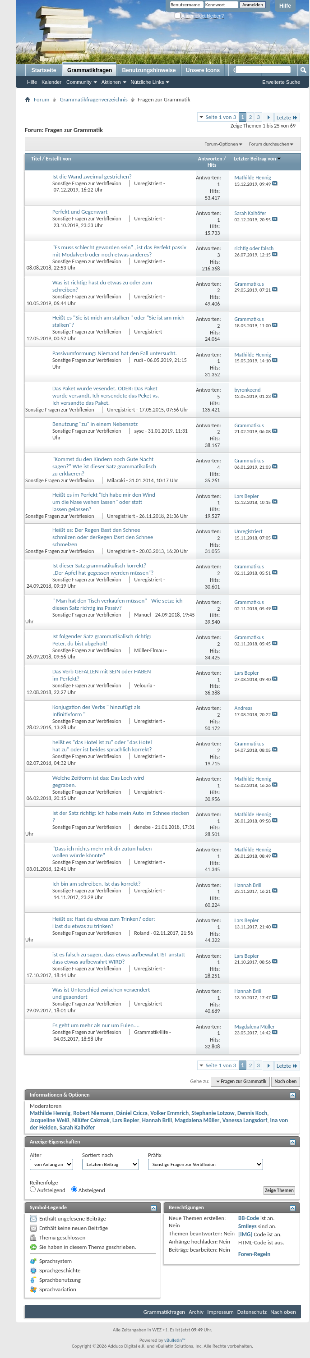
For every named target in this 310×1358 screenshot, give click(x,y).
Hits (212, 165)
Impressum (220, 1311)
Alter (36, 1155)
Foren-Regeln (254, 1254)
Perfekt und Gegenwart (79, 211)
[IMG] (245, 1234)
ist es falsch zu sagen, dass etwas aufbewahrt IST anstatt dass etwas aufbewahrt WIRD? (118, 958)
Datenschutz (252, 1311)
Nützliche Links (147, 82)
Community (79, 82)
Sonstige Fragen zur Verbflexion (87, 183)
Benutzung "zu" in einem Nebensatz (95, 424)
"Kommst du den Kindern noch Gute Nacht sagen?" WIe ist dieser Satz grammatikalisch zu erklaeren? (104, 466)
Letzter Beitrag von (258, 158)
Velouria (143, 685)
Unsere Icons (203, 70)
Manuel (142, 615)
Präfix (155, 1155)
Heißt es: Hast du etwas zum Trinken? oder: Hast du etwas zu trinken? (103, 922)
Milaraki (116, 480)
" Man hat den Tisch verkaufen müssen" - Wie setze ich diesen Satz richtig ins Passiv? (117, 604)
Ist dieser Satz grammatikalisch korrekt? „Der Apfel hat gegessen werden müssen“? (102, 569)
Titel (36, 158)
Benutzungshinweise (149, 70)
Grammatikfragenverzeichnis (94, 99)
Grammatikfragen (89, 70)
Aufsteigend (47, 1189)
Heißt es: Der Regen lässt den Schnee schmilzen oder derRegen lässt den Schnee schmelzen (102, 537)
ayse (139, 431)
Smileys (247, 1226)
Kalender (51, 82)
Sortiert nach (97, 1155)
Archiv (196, 1311)
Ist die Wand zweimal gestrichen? (92, 176)
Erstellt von (58, 158)
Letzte (287, 117)
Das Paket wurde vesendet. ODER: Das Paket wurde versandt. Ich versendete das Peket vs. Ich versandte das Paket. (105, 395)
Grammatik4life (151, 1032)
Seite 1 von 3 (221, 117)
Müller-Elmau (149, 650)
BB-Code (248, 1218)
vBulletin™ (174, 1340)
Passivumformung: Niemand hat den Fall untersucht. (114, 353)
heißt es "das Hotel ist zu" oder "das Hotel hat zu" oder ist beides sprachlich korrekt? (102, 746)
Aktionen (111, 82)
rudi (138, 360)
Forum (41, 99)
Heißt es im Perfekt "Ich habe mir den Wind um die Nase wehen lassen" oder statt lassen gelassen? (103, 501)
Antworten (210, 158)
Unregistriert (148, 183)
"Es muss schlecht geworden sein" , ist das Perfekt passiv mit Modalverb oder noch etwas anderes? (119, 251)
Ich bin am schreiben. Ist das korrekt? (96, 883)
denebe (142, 827)
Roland (141, 933)
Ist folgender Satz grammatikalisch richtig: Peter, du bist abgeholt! (101, 640)
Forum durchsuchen (269, 144)
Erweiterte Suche (281, 82)
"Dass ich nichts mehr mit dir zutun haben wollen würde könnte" (102, 852)
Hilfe (285, 6)
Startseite (44, 70)
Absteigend (88, 1189)
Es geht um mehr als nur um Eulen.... (95, 1025)
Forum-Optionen (221, 144)
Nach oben (285, 1081)
